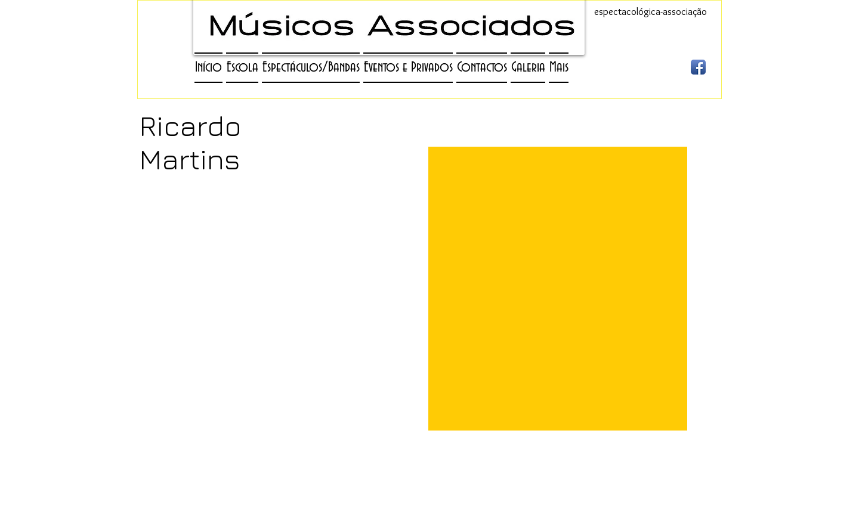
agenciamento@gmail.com (396, 497)
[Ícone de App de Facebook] (698, 67)
